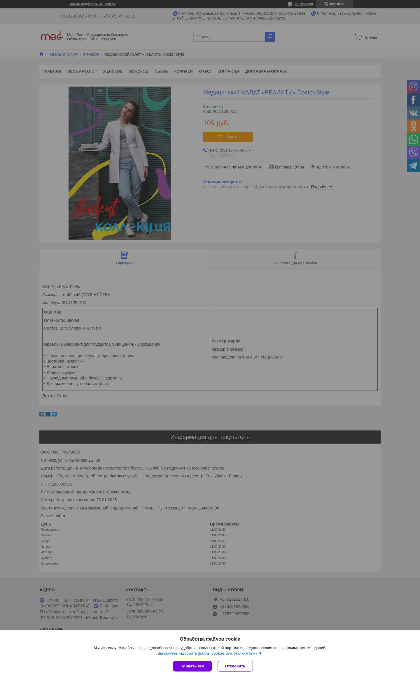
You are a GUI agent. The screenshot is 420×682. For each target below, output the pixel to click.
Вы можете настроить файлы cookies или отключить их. (208, 653)
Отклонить (235, 666)
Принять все (192, 666)
